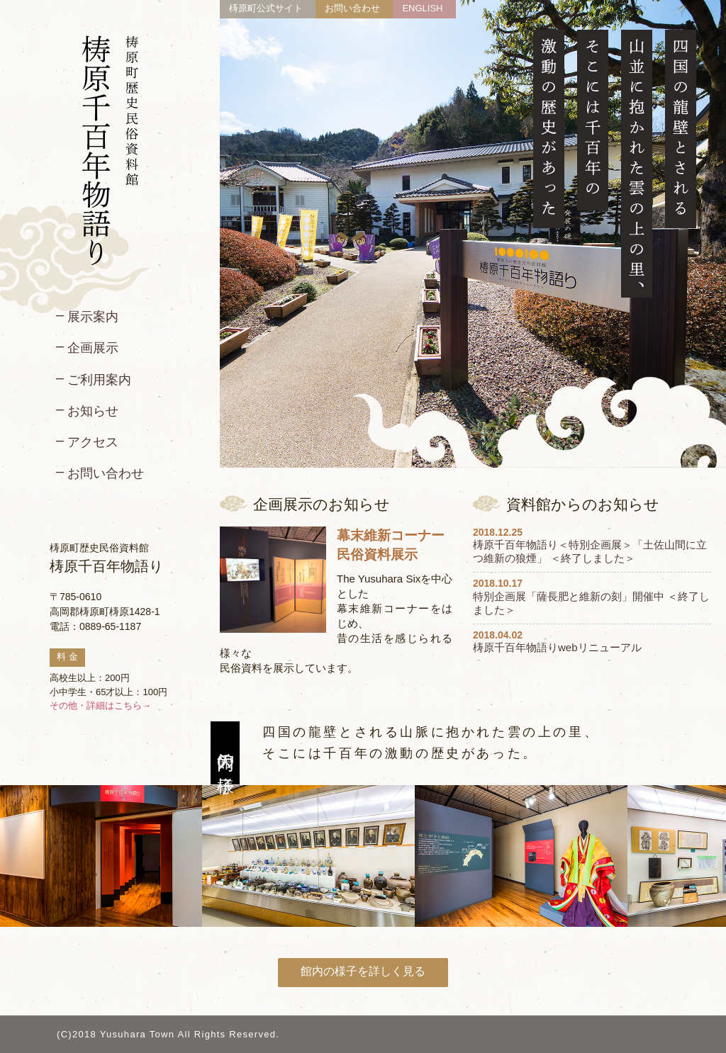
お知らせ (92, 411)
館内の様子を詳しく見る (363, 971)
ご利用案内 (99, 380)
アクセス (92, 442)
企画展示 (92, 348)
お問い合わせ (105, 473)
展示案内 (92, 317)
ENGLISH (422, 8)
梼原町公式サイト (266, 8)
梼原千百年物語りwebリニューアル (557, 647)
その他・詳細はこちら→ (100, 705)
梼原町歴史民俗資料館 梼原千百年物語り (110, 150)
